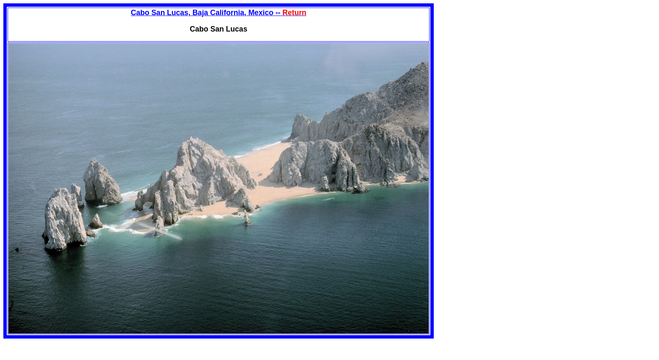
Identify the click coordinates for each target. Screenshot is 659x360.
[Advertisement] (504, 62)
